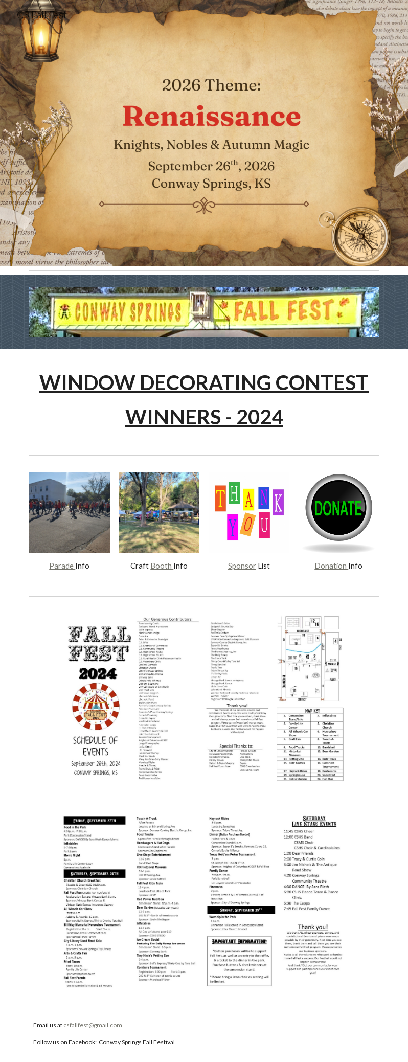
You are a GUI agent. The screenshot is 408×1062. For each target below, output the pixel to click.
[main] (204, 399)
